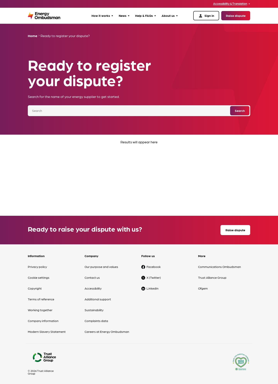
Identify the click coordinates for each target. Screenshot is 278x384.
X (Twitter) (154, 277)
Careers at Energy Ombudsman (107, 332)
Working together (40, 310)
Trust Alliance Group (212, 277)
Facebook (154, 267)
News (122, 16)
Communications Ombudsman (219, 267)
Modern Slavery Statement (47, 332)
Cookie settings (38, 277)
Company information (43, 321)
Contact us (92, 277)
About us (168, 16)
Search (240, 111)
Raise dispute (236, 16)
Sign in (206, 16)
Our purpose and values (101, 267)
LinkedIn (152, 288)
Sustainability (94, 310)
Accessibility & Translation (230, 3)
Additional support (98, 299)
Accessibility (93, 288)
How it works (101, 16)
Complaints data (96, 321)
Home (32, 35)
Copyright (35, 288)
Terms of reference (41, 299)
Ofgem (203, 288)
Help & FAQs (144, 16)
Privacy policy (37, 267)
